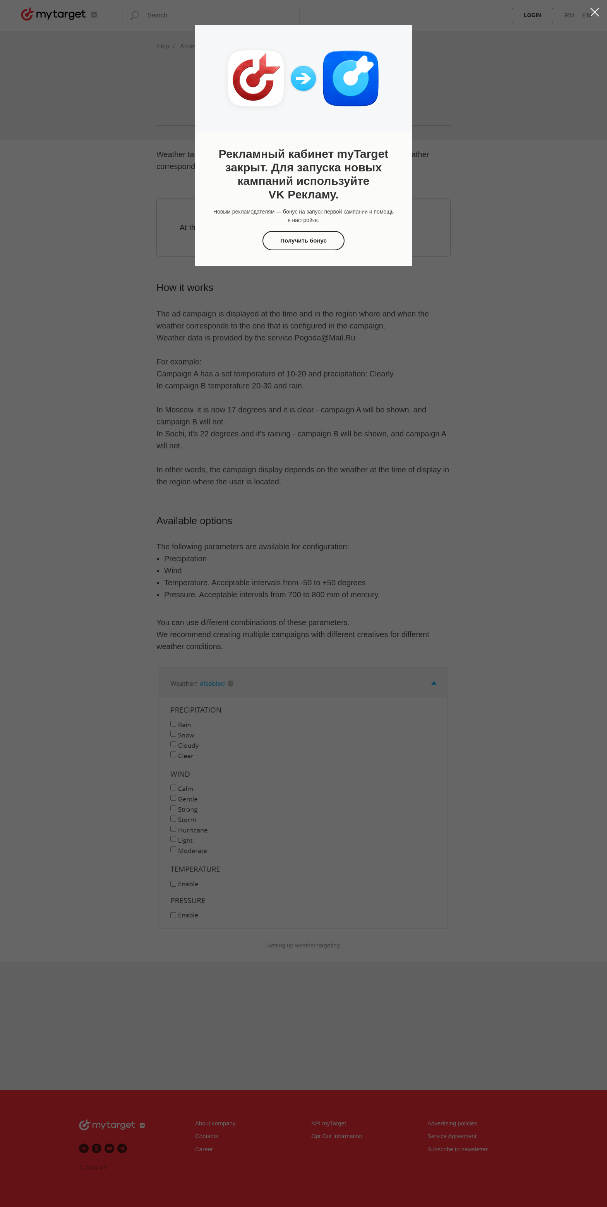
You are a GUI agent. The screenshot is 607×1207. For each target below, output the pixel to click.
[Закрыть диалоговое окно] (594, 12)
